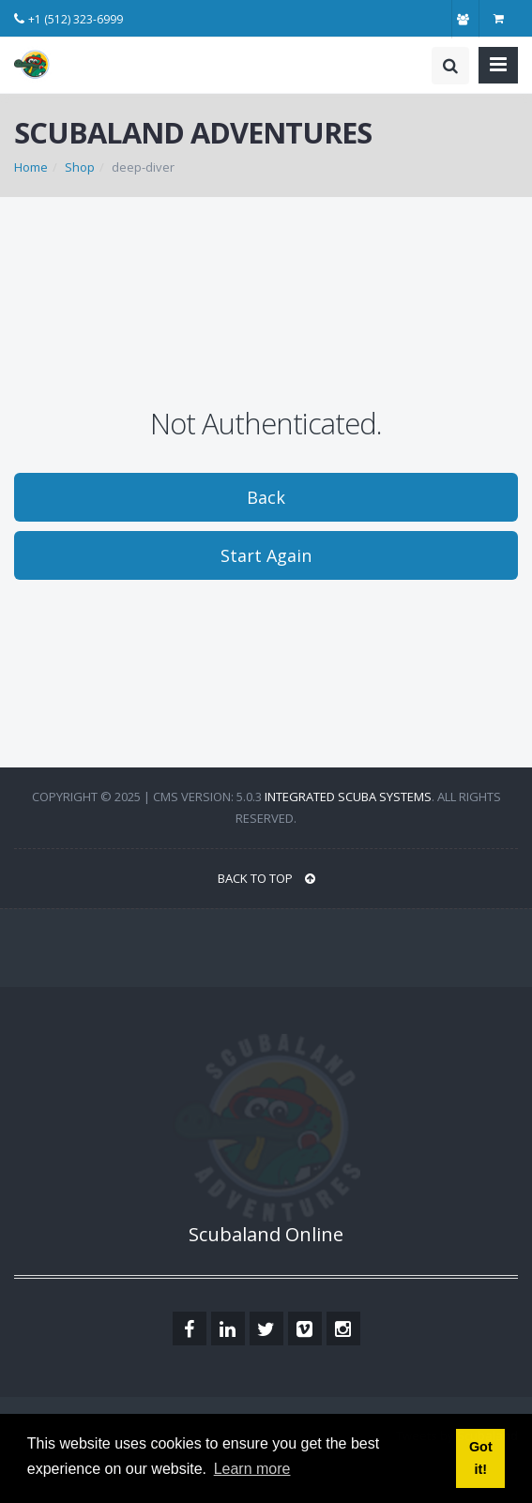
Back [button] (266, 497)
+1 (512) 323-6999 (75, 19)
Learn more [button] (252, 1469)
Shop (80, 167)
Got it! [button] (481, 1458)
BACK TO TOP (266, 878)
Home (31, 167)
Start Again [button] (266, 555)
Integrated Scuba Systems (348, 796)
